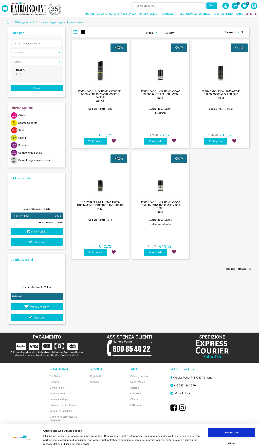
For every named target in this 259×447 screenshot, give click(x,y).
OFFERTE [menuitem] (251, 13)
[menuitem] (254, 5)
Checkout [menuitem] (135, 393)
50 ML (160, 98)
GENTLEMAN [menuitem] (169, 13)
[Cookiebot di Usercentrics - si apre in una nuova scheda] (21, 440)
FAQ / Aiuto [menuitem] (136, 405)
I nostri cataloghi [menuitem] (59, 399)
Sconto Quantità (24, 123)
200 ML (100, 101)
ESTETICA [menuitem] (227, 13)
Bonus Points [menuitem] (57, 387)
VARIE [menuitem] (239, 13)
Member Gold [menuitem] (57, 393)
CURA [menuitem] (112, 13)
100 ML (220, 98)
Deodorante (160, 113)
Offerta (19, 115)
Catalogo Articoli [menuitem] (139, 376)
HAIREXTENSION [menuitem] (149, 13)
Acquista (95, 141)
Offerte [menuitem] (134, 399)
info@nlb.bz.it (182, 393)
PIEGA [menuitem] (133, 13)
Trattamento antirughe (160, 224)
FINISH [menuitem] (122, 13)
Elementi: (230, 32)
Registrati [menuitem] (95, 376)
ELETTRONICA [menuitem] (188, 13)
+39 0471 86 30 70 (185, 385)
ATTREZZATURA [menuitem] (209, 13)
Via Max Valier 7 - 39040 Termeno (192, 377)
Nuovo (18, 137)
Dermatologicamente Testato (31, 160)
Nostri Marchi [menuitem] (138, 382)
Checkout (37, 242)
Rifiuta (231, 429)
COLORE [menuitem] (102, 13)
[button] (211, 5)
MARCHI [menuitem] (90, 13)
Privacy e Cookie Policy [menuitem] (63, 405)
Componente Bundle (26, 152)
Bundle (18, 145)
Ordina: (149, 33)
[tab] (77, 32)
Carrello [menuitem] (134, 387)
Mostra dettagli (174, 440)
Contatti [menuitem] (54, 382)
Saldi (17, 130)
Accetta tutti (231, 418)
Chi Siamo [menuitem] (55, 376)
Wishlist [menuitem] (94, 382)
